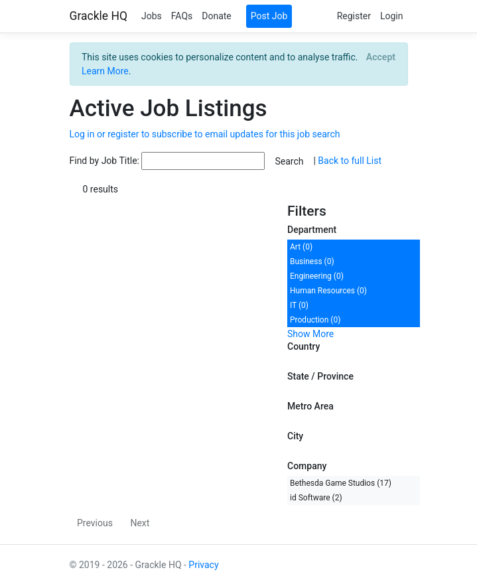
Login (391, 16)
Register (354, 16)
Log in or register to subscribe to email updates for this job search (205, 134)
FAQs (182, 16)
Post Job (269, 16)
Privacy (203, 564)
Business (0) (312, 261)
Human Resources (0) (328, 290)
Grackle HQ (98, 16)
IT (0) (299, 305)
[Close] (380, 57)
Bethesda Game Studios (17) (340, 483)
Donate (217, 16)
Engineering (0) (317, 276)
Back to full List (349, 160)
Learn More (105, 71)
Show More (310, 333)
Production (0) (315, 320)
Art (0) (301, 247)
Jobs (151, 16)
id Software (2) (316, 497)
